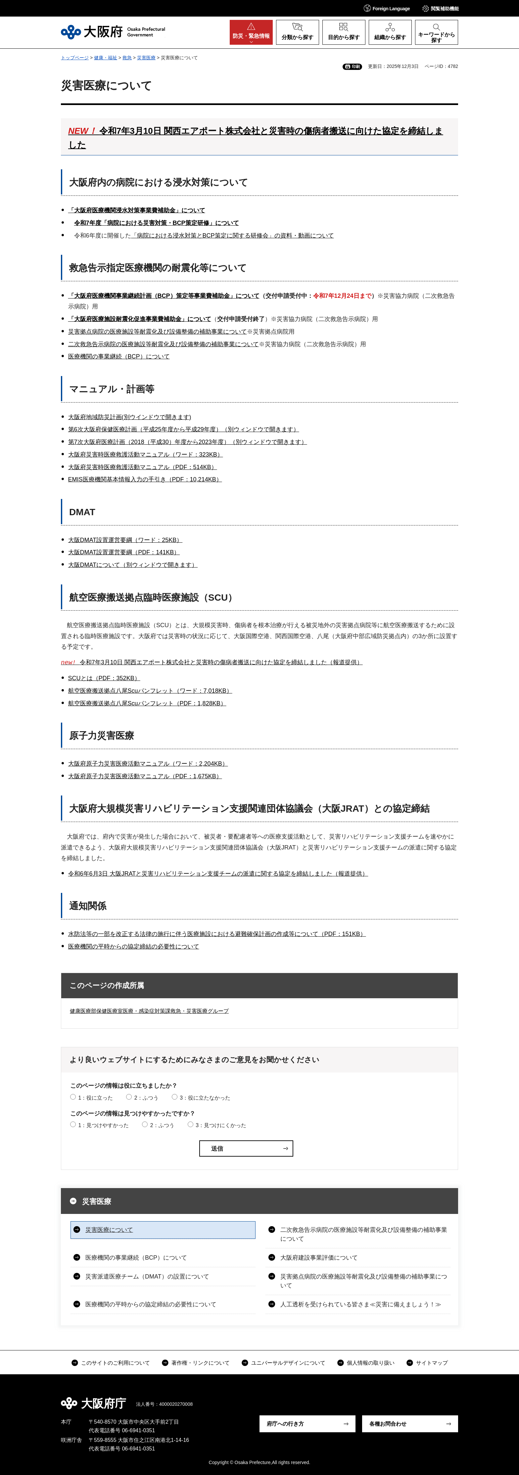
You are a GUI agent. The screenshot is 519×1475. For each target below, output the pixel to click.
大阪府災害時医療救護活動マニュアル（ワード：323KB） (145, 454)
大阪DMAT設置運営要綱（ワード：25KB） (125, 540)
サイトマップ (432, 1363)
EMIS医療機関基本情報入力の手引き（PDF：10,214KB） (145, 479)
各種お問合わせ (387, 1424)
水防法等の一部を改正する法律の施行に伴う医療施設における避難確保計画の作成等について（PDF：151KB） (217, 934)
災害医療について (109, 1230)
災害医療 (146, 57)
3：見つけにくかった (221, 1125)
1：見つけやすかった (103, 1125)
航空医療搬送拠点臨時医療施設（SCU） (153, 597)
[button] (387, 8)
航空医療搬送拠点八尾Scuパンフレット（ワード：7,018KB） (150, 691)
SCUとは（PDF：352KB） (104, 678)
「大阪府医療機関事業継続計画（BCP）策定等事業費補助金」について (164, 296)
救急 (127, 57)
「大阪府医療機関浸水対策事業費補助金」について (136, 210)
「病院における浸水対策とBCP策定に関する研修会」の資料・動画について (232, 235)
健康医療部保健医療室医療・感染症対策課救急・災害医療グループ (149, 1011)
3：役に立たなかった (205, 1098)
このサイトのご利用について (115, 1363)
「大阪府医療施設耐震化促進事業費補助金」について (139, 319)
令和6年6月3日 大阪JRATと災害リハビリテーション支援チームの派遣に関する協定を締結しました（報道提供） (218, 873)
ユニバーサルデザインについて (288, 1363)
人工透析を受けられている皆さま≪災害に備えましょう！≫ (360, 1304)
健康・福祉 (105, 57)
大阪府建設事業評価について (319, 1258)
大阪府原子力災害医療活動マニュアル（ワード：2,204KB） (148, 764)
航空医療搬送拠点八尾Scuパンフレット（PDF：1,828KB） (147, 703)
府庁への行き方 (285, 1424)
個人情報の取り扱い (371, 1363)
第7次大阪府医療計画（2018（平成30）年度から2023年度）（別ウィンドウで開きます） (187, 442)
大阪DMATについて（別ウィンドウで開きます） (133, 565)
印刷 (356, 66)
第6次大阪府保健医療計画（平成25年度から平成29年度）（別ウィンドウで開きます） (183, 429)
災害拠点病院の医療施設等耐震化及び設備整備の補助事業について (157, 331)
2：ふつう (146, 1098)
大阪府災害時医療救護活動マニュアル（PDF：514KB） (142, 467)
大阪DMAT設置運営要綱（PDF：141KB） (124, 552)
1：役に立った (95, 1098)
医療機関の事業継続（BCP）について (119, 356)
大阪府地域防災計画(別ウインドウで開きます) (129, 417)
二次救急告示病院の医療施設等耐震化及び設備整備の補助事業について (163, 344)
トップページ (75, 57)
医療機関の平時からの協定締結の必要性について (133, 946)
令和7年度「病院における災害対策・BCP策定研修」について (156, 223)
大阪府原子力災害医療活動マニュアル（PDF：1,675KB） (145, 776)
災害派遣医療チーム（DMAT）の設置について (147, 1277)
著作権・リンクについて (200, 1363)
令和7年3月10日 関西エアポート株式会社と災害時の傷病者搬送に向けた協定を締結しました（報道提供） (212, 663)
